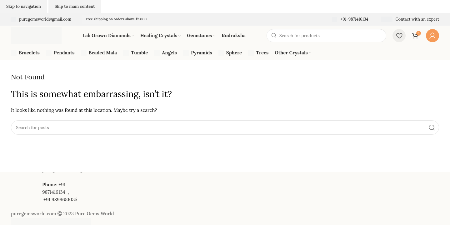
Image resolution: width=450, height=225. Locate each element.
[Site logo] (36, 35)
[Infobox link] (41, 19)
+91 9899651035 (60, 199)
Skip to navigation (23, 6)
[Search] (326, 35)
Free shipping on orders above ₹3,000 (116, 19)
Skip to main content (75, 6)
